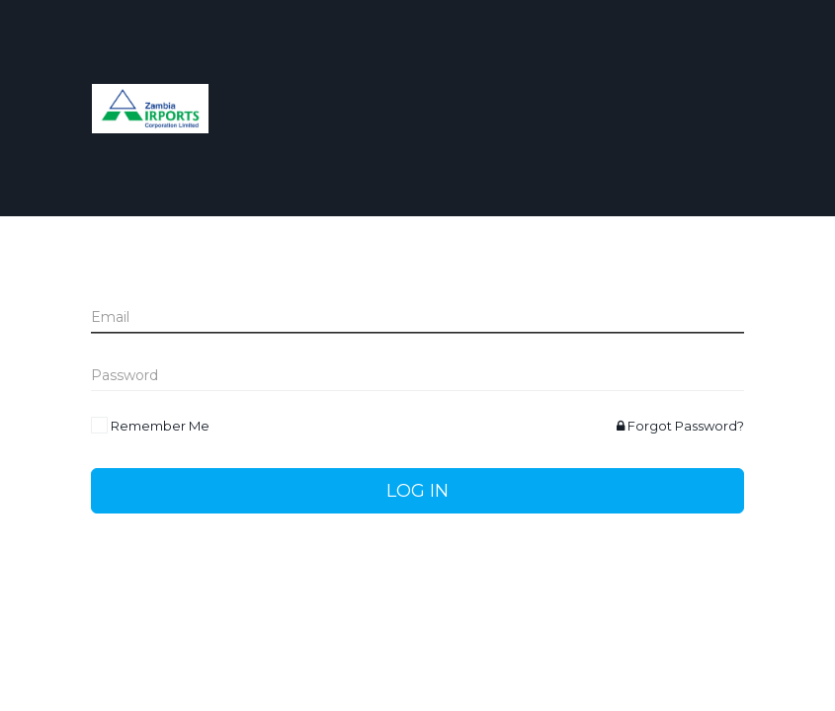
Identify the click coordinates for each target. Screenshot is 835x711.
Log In (417, 491)
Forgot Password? (680, 426)
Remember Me (160, 426)
